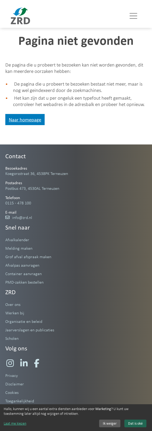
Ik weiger (110, 423)
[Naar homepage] (20, 16)
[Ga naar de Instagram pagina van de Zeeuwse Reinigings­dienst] (10, 363)
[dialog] (76, 417)
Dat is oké (135, 423)
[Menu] (133, 16)
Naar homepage (25, 119)
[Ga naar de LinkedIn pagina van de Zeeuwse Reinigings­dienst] (24, 363)
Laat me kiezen (15, 423)
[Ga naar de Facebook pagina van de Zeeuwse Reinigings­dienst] (36, 363)
